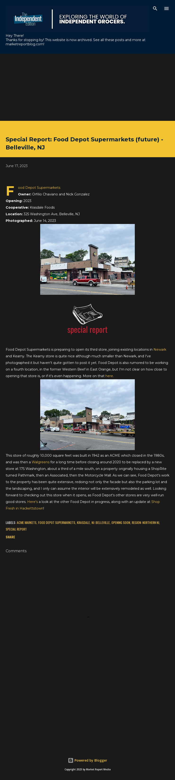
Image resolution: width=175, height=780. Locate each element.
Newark (159, 349)
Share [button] (10, 536)
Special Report (16, 529)
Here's (32, 502)
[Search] (155, 8)
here (109, 376)
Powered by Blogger (87, 760)
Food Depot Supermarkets (56, 522)
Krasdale (83, 522)
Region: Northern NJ (145, 522)
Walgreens (40, 462)
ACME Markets (26, 522)
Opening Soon (120, 522)
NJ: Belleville (101, 522)
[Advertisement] (87, 87)
